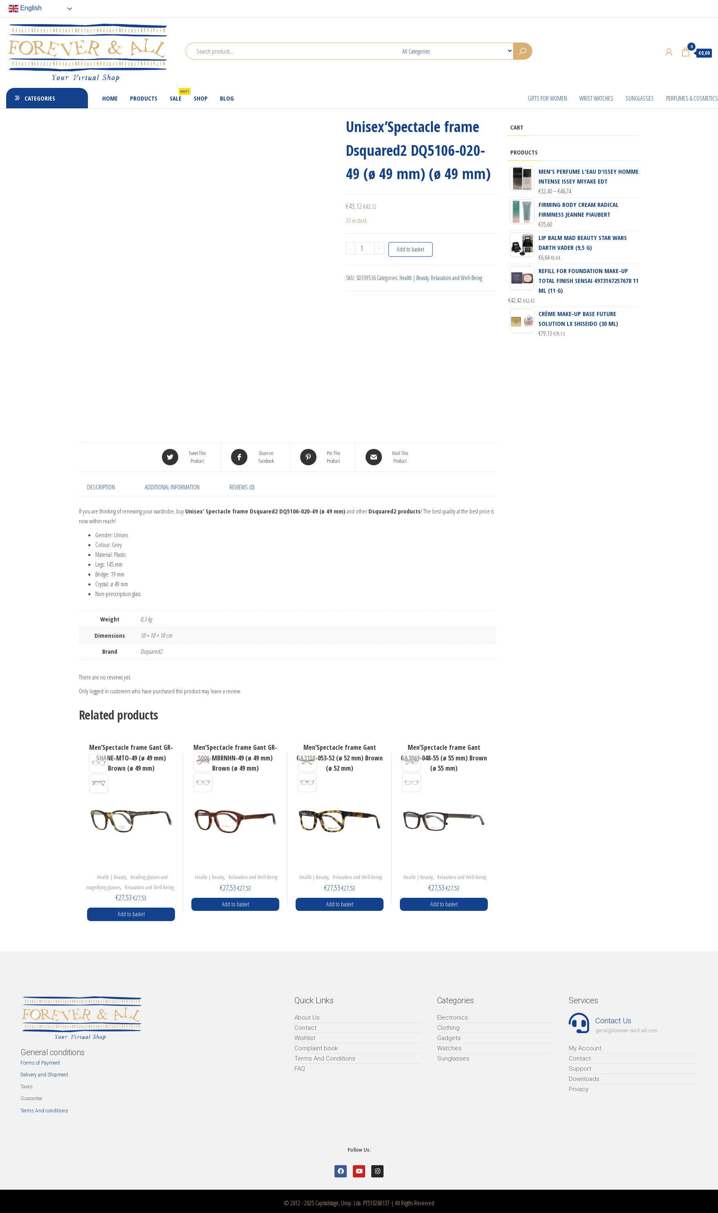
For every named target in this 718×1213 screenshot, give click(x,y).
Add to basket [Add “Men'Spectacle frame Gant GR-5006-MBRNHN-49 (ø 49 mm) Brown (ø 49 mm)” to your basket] (235, 904)
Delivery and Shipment (44, 1075)
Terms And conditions (44, 1111)
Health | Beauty (414, 278)
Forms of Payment (40, 1063)
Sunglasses (640, 98)
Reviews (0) (242, 487)
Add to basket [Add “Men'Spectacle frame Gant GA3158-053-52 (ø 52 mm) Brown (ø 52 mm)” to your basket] (339, 904)
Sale (179, 95)
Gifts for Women (547, 98)
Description (101, 487)
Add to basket (410, 249)
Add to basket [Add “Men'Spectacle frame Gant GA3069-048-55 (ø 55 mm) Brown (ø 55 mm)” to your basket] (444, 904)
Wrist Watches (596, 98)
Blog (227, 98)
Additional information (172, 487)
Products (143, 98)
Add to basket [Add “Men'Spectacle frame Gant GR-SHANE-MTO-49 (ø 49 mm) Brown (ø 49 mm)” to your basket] (131, 914)
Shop (201, 98)
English (25, 8)
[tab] (107, 487)
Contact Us (613, 1020)
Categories (40, 98)
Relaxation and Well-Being (456, 278)
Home (110, 98)
